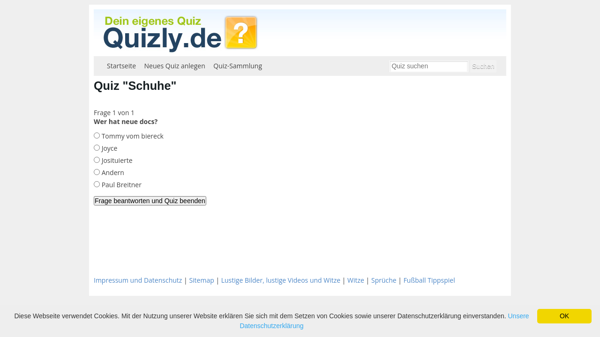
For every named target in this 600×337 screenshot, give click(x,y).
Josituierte (116, 160)
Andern (112, 172)
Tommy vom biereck (132, 136)
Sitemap (201, 280)
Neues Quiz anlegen (174, 65)
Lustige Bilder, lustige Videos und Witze (280, 280)
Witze (355, 280)
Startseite (121, 65)
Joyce (108, 148)
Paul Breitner (121, 184)
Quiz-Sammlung (237, 65)
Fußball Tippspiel (429, 280)
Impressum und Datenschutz (138, 280)
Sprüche (384, 280)
